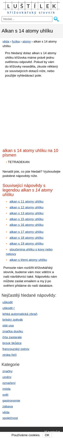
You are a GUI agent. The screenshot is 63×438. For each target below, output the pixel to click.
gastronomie (11, 400)
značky (7, 371)
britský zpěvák (12, 319)
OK (47, 435)
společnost (10, 418)
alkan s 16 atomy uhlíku (27, 225)
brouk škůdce (12, 343)
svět (5, 394)
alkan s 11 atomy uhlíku (27, 201)
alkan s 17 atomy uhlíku (27, 232)
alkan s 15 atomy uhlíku (27, 219)
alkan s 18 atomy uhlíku (27, 237)
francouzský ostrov (15, 349)
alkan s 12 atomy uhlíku (27, 207)
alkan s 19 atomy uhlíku (27, 243)
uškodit (7, 302)
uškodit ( (8, 308)
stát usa (8, 325)
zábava (7, 406)
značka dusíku (12, 331)
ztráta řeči (9, 355)
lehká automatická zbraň (19, 314)
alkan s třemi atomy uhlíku (28, 260)
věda (5, 412)
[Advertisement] (31, 111)
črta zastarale (12, 337)
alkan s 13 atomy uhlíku (27, 213)
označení (8, 383)
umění (6, 377)
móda (6, 389)
